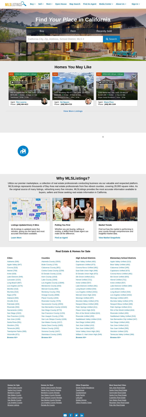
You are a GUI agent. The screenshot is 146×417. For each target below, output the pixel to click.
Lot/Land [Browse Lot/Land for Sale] (79, 398)
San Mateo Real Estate (117, 400)
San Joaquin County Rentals (51, 398)
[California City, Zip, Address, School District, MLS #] (64, 39)
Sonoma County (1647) (51, 331)
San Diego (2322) (14, 313)
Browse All (12, 337)
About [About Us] (120, 4)
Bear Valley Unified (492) (86, 261)
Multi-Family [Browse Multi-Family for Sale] (80, 395)
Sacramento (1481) (14, 310)
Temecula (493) (13, 328)
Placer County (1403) (50, 298)
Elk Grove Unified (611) (85, 277)
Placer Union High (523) (85, 310)
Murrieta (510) (12, 292)
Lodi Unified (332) (117, 289)
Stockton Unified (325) (119, 331)
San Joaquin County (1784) (52, 316)
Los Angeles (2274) (15, 286)
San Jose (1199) (13, 319)
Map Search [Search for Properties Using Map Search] (75, 4)
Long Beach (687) (14, 283)
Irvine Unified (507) (83, 283)
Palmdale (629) (13, 304)
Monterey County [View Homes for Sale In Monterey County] (14, 393)
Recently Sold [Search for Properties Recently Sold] (104, 31)
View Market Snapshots (109, 238)
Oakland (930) (12, 298)
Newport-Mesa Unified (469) (87, 304)
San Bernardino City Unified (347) (123, 319)
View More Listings (73, 111)
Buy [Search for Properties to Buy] (42, 31)
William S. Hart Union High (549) (89, 334)
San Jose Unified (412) (119, 325)
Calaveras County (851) (51, 268)
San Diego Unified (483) (119, 322)
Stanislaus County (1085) (52, 334)
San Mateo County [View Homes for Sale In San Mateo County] (14, 395)
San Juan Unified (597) (85, 328)
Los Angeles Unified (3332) (121, 295)
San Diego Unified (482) (85, 322)
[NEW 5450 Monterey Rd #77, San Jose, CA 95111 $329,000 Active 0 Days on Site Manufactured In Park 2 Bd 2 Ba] (73, 86)
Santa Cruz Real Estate (118, 395)
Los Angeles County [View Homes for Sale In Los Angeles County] (15, 403)
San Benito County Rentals (51, 400)
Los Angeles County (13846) (53, 283)
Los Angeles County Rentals (51, 403)
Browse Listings (13, 405)
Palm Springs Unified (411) (86, 307)
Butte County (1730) (50, 265)
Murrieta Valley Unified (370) (87, 301)
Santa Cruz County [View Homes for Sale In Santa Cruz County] (15, 390)
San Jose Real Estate (117, 388)
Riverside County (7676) (51, 301)
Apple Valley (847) (14, 265)
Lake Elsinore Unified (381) (87, 286)
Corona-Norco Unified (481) (87, 268)
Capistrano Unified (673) (85, 265)
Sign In (135, 4)
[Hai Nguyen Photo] (88, 100)
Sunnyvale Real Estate (117, 393)
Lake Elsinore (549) (15, 277)
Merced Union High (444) (86, 295)
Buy (32, 4)
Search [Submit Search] (111, 39)
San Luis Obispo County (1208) (54, 319)
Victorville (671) (13, 334)
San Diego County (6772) (52, 310)
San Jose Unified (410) (85, 325)
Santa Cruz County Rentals (51, 390)
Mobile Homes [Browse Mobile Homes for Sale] (81, 400)
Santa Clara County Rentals (51, 388)
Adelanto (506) (13, 261)
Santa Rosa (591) (14, 322)
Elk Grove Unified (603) (119, 277)
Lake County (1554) (49, 280)
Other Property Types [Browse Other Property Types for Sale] (84, 403)
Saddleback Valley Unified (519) (88, 319)
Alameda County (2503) (51, 261)
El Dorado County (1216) (51, 274)
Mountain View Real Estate (119, 403)
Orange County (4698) (50, 295)
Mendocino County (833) (51, 286)
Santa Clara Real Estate (118, 390)
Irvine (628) (11, 274)
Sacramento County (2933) (52, 304)
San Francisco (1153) (15, 316)
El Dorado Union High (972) (87, 274)
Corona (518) (12, 268)
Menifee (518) (12, 289)
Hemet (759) (12, 271)
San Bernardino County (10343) (54, 307)
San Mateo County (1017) (52, 322)
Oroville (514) (12, 301)
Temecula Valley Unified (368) (122, 334)
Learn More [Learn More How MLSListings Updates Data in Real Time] (16, 238)
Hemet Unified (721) (84, 280)
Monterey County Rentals (50, 393)
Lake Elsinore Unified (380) (121, 286)
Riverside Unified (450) (85, 316)
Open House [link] (61, 4)
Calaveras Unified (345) (119, 268)
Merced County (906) (50, 289)
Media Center (105, 4)
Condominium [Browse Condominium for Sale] (81, 393)
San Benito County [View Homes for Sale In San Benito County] (14, 400)
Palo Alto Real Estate (117, 405)
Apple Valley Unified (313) (120, 261)
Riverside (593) (13, 307)
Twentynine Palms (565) (16, 331)
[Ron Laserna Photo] (44, 100)
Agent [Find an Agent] (89, 4)
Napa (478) (11, 295)
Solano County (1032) (50, 328)
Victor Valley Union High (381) (88, 331)
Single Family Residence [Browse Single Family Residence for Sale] (85, 388)
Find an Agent (61, 238)
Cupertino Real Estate (117, 398)
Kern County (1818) (49, 277)
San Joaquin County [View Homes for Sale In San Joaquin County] (15, 398)
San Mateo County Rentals (51, 395)
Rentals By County (48, 405)
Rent (48, 4)
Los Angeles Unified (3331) (86, 292)
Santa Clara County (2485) (52, 325)
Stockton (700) (13, 325)
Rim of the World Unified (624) (88, 313)
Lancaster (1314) (14, 280)
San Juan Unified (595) (119, 328)
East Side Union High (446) (87, 271)
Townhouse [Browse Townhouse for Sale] (80, 390)
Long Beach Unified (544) (86, 289)
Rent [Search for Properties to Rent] (73, 31)
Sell (40, 4)
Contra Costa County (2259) (53, 271)
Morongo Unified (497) (85, 298)
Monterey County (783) (51, 292)
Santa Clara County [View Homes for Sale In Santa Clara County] (15, 388)
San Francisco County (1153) (53, 313)
